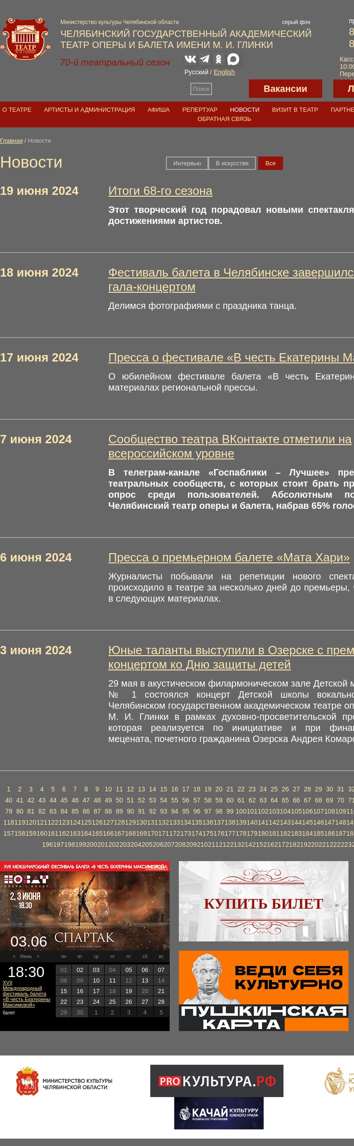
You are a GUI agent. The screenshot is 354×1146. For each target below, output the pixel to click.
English (224, 72)
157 (8, 833)
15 (163, 789)
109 (340, 811)
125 (86, 822)
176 (218, 833)
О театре (16, 109)
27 (296, 789)
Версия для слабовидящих (230, 88)
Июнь (26, 956)
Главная (11, 140)
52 (141, 800)
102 (263, 811)
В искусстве (232, 163)
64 (274, 800)
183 (296, 833)
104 (285, 811)
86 (86, 811)
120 (30, 822)
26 (285, 789)
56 (185, 800)
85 (75, 811)
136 (207, 822)
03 (96, 969)
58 (208, 800)
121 (41, 822)
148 (340, 822)
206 (158, 844)
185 (318, 833)
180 (263, 833)
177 (229, 833)
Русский (196, 72)
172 (174, 833)
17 (185, 789)
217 (279, 844)
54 (163, 800)
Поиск (201, 88)
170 (152, 833)
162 (64, 833)
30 (329, 789)
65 (285, 800)
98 (219, 811)
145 (307, 822)
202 (113, 844)
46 (75, 800)
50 (119, 800)
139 (241, 822)
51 (130, 800)
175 (207, 833)
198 (69, 844)
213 (235, 844)
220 (312, 844)
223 (346, 844)
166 (108, 833)
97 (208, 811)
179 (252, 833)
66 (296, 800)
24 (263, 789)
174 (196, 833)
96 (197, 811)
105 (296, 811)
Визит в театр (295, 109)
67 (307, 800)
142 (274, 822)
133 (174, 822)
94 (174, 811)
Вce (271, 163)
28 (307, 789)
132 (163, 822)
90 (130, 811)
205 (147, 844)
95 (185, 811)
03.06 (28, 941)
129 (130, 822)
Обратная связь (225, 118)
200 (91, 844)
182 (285, 833)
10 (108, 789)
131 (152, 822)
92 (152, 811)
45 (64, 800)
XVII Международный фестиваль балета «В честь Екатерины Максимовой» (26, 993)
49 (108, 800)
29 (318, 789)
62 (252, 800)
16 (174, 789)
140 (252, 822)
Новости (245, 109)
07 (161, 969)
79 (8, 811)
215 (257, 844)
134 (185, 822)
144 (296, 822)
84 (64, 811)
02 (80, 969)
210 (202, 844)
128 (119, 822)
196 (47, 844)
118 (8, 822)
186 (329, 833)
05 (128, 969)
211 (213, 844)
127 (108, 822)
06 (145, 969)
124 (75, 822)
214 (246, 844)
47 (86, 800)
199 (80, 844)
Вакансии (285, 89)
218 (290, 844)
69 (329, 800)
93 (163, 811)
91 (141, 811)
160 (41, 833)
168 (130, 833)
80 (20, 811)
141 (263, 822)
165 (97, 833)
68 (318, 800)
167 (119, 833)
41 (20, 800)
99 (230, 811)
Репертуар (200, 109)
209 (191, 844)
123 (64, 822)
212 (224, 844)
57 (197, 800)
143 (285, 822)
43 (42, 800)
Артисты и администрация (89, 109)
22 (241, 789)
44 (53, 800)
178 (241, 833)
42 (31, 800)
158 (19, 833)
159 (30, 833)
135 (196, 822)
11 (119, 789)
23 (252, 789)
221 (324, 844)
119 (19, 822)
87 (97, 811)
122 (52, 822)
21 (230, 789)
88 (108, 811)
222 (335, 844)
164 (86, 833)
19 (208, 789)
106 (307, 811)
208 (180, 844)
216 (268, 844)
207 (169, 844)
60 (230, 800)
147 (329, 822)
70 (340, 800)
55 (174, 800)
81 (31, 811)
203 (124, 844)
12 (130, 789)
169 (141, 833)
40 (8, 800)
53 (152, 800)
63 (263, 800)
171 (163, 833)
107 (318, 811)
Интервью (187, 163)
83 (53, 811)
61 (241, 800)
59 (219, 800)
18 (197, 789)
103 (274, 811)
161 (52, 833)
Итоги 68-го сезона (160, 191)
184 (307, 833)
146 (318, 822)
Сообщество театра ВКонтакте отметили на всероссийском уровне (230, 446)
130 (141, 822)
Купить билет (264, 903)
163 (75, 833)
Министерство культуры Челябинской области (119, 22)
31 (340, 789)
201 (102, 844)
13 (141, 789)
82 (42, 811)
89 (119, 811)
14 (152, 789)
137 (218, 822)
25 (274, 789)
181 (274, 833)
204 (135, 844)
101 (252, 811)
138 (229, 822)
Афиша (159, 109)
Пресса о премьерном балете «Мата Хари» (229, 557)
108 (329, 811)
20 (219, 789)
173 (185, 833)
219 (301, 844)
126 (97, 822)
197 (58, 844)
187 (340, 833)
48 (97, 800)
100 (241, 811)
